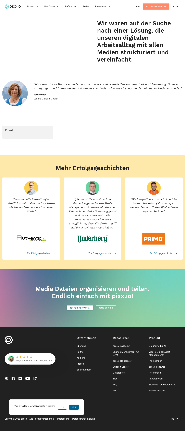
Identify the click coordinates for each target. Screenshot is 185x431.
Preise (86, 6)
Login (137, 6)
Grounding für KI (157, 346)
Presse (80, 364)
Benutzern (46, 360)
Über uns (81, 346)
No (62, 407)
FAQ (115, 384)
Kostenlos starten (156, 6)
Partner (80, 352)
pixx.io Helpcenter (122, 361)
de (175, 6)
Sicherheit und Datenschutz (163, 384)
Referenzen (71, 6)
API (114, 390)
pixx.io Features (157, 367)
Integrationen (156, 378)
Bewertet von (31, 360)
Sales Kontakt (84, 369)
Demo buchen (106, 308)
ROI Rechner (155, 361)
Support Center (120, 367)
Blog (115, 378)
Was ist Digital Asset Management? (159, 353)
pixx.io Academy (121, 346)
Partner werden (157, 390)
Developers (119, 373)
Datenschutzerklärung (83, 419)
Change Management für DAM (126, 353)
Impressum (63, 419)
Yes (74, 407)
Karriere (81, 358)
